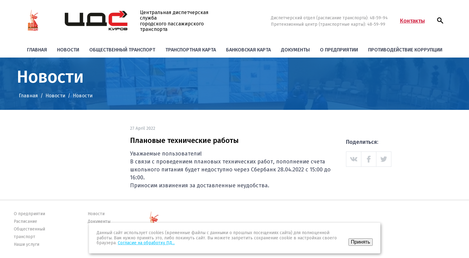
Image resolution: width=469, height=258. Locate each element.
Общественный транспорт (122, 50)
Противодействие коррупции (405, 50)
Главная (37, 50)
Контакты (412, 20)
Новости (68, 50)
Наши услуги (26, 244)
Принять (360, 242)
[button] (440, 20)
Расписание (25, 221)
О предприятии (339, 50)
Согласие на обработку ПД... (146, 242)
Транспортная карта (190, 50)
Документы (295, 50)
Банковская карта (248, 50)
